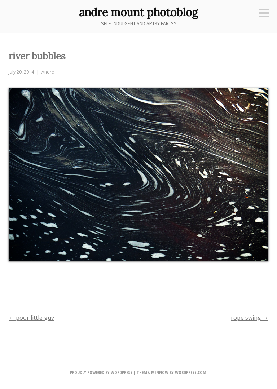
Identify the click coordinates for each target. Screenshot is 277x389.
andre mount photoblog (138, 12)
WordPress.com (190, 373)
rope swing (249, 318)
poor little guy (31, 318)
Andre (47, 72)
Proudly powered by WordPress (101, 373)
